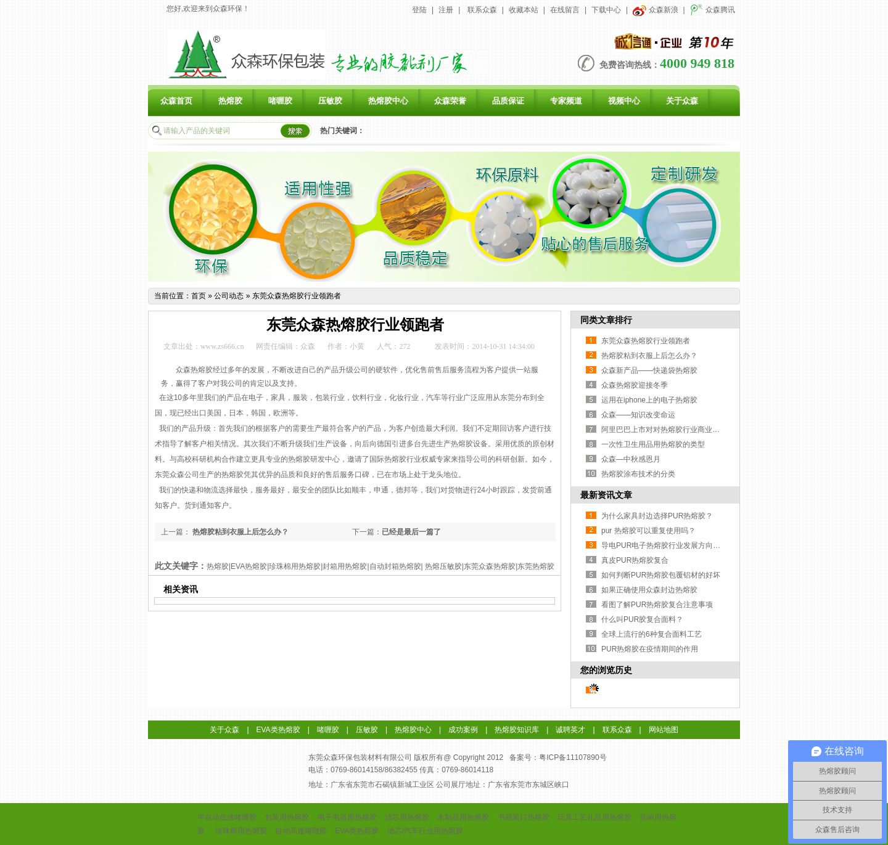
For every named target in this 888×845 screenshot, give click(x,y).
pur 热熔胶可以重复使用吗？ (648, 530)
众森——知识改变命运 (638, 414)
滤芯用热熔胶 (407, 817)
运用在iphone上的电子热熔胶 (649, 400)
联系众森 (482, 10)
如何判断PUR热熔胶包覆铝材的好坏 (660, 575)
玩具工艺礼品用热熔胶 (594, 817)
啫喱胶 (280, 100)
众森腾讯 (712, 10)
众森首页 (176, 100)
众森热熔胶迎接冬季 (634, 385)
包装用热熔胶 (287, 817)
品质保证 (508, 100)
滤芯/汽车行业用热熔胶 (425, 831)
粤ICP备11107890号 (572, 757)
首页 (198, 296)
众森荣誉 (450, 100)
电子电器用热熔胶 (347, 817)
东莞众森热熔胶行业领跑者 (296, 296)
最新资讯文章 (606, 495)
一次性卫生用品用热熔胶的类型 (653, 444)
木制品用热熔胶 (463, 817)
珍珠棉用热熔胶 (241, 831)
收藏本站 (523, 10)
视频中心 (624, 100)
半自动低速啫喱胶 (227, 817)
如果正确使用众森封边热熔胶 (649, 590)
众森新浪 (655, 10)
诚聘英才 (570, 729)
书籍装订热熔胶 (523, 817)
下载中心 (606, 10)
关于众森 (682, 100)
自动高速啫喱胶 (301, 831)
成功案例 (463, 729)
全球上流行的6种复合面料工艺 (651, 634)
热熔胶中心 (388, 100)
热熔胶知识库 (517, 729)
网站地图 (663, 729)
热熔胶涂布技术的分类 (638, 474)
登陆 (419, 10)
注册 (445, 10)
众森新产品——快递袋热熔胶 (649, 370)
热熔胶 (230, 100)
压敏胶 (330, 100)
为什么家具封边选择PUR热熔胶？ (657, 516)
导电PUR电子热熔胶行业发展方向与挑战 (668, 545)
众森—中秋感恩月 (630, 459)
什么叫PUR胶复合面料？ (642, 619)
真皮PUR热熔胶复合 (634, 560)
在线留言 (565, 10)
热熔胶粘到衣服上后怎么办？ (240, 532)
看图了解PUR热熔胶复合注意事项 (657, 604)
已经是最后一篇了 (411, 532)
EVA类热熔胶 (278, 729)
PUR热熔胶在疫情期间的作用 (649, 649)
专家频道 (566, 100)
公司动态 (229, 296)
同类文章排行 (606, 320)
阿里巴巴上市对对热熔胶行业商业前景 (664, 429)
